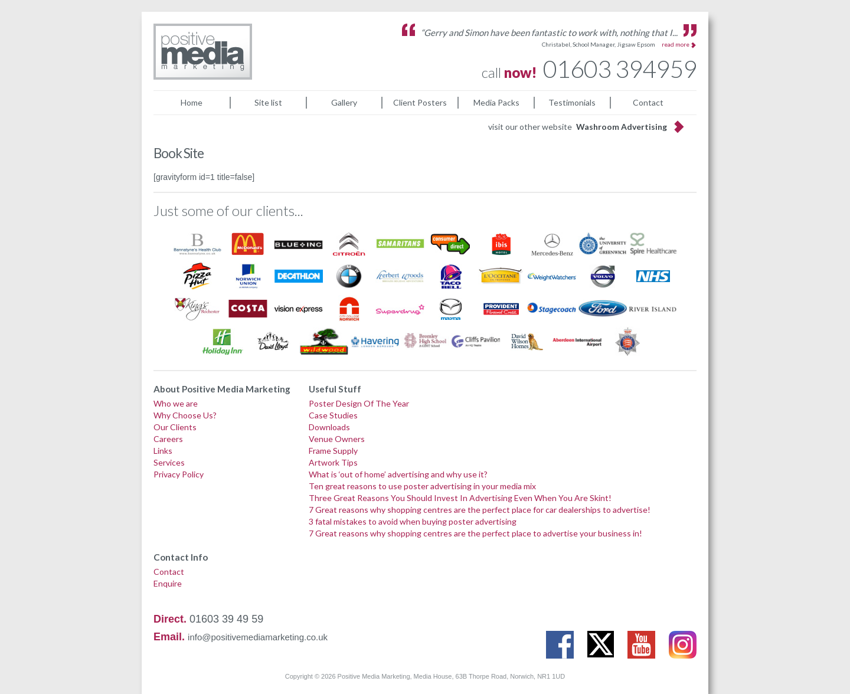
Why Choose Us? (185, 415)
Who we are (175, 403)
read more (675, 44)
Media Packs (496, 102)
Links (162, 451)
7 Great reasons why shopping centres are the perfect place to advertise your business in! (475, 533)
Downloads (329, 427)
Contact (648, 102)
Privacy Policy (178, 474)
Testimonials (572, 102)
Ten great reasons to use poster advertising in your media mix (422, 486)
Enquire (167, 583)
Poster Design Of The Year (359, 403)
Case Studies (333, 415)
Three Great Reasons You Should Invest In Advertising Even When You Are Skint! (460, 498)
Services (169, 462)
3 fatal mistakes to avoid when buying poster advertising (412, 521)
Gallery (344, 102)
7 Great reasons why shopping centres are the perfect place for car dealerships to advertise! (479, 510)
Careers (168, 439)
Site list (268, 102)
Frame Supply (333, 451)
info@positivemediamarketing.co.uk (258, 637)
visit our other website (577, 127)
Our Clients (175, 427)
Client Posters (420, 102)
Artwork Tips (333, 462)
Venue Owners (337, 439)
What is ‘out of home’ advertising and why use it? (398, 474)
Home (191, 102)
